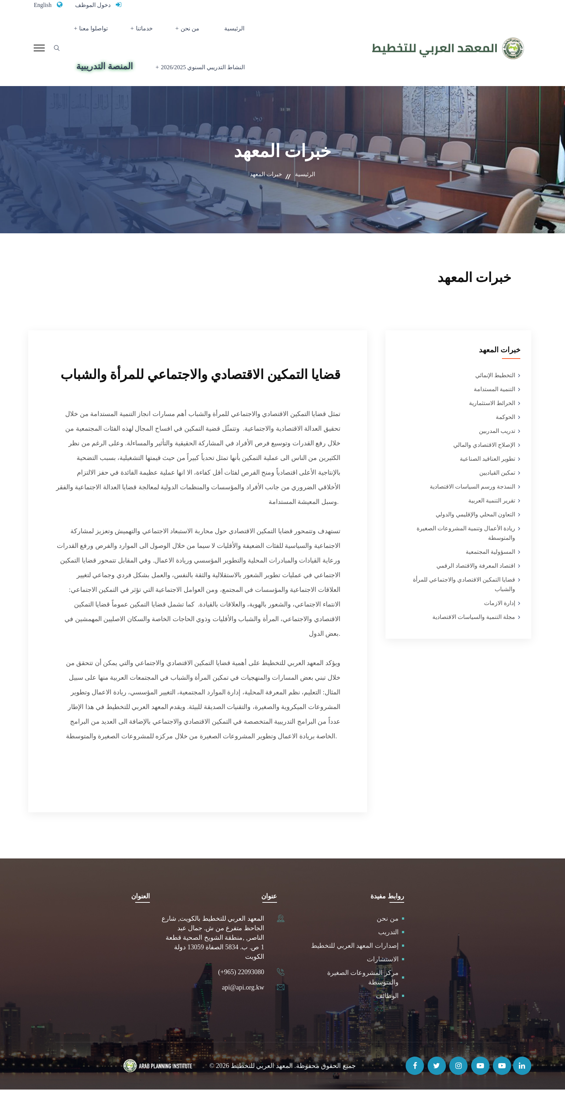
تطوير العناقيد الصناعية (487, 471)
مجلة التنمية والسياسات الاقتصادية (473, 629)
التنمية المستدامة (494, 401)
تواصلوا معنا (102, 31)
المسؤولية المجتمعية (490, 564)
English (44, 4)
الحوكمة (505, 429)
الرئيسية (227, 31)
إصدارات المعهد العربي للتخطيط (355, 958)
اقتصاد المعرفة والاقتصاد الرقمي (475, 578)
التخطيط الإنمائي (495, 388)
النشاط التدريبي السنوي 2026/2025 (199, 76)
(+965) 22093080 (241, 984)
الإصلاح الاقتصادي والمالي (484, 457)
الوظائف (387, 1008)
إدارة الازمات (499, 615)
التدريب (388, 944)
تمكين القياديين (497, 485)
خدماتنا (149, 31)
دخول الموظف (97, 4)
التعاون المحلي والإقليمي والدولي (475, 527)
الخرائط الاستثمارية (492, 415)
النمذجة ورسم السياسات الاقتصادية (472, 499)
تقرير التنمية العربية (491, 513)
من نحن (189, 31)
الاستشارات (383, 971)
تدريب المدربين (497, 443)
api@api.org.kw (243, 999)
